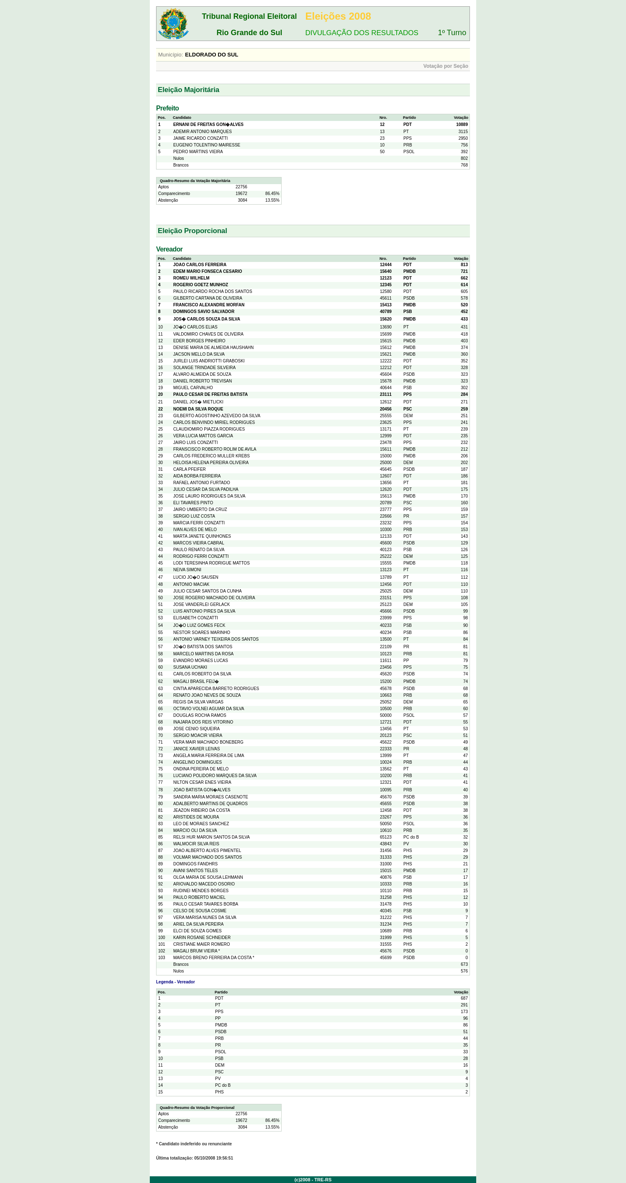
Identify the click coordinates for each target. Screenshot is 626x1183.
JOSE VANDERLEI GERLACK (201, 604)
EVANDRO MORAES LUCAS (200, 660)
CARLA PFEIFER (189, 469)
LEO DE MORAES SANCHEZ (201, 823)
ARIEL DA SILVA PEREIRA (198, 924)
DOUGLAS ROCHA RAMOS (199, 715)
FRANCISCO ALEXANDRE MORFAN (208, 305)
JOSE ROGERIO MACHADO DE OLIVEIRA (214, 597)
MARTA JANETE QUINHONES (202, 536)
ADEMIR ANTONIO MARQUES (202, 131)
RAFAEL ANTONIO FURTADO (201, 482)
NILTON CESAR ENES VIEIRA (202, 782)
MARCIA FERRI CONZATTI (199, 523)
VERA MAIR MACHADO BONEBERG (208, 742)
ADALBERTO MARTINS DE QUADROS (210, 803)
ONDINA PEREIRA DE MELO (200, 769)
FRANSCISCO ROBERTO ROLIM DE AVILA (214, 449)
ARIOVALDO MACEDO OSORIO (204, 884)
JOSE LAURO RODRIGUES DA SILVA (209, 496)
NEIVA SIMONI (187, 569)
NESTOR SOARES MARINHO (201, 632)
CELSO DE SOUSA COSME (199, 910)
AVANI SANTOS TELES (195, 870)
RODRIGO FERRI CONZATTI (201, 556)
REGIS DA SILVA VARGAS (198, 702)
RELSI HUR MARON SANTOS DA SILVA (211, 837)
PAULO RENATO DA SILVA (198, 549)
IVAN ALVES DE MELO (195, 529)
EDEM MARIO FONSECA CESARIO (207, 271)
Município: (170, 54)
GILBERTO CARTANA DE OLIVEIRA (207, 298)
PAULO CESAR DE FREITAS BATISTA (210, 394)
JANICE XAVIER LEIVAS (196, 749)
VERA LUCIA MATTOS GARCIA (203, 436)
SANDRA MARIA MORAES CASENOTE (210, 797)
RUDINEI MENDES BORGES (200, 890)
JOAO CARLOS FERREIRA (199, 264)
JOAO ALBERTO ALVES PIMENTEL (207, 850)
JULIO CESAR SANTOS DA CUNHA (207, 591)
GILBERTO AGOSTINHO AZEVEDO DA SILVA (216, 415)
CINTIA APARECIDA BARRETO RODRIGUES (216, 688)
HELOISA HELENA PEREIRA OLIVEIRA (211, 462)
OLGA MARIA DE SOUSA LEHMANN (208, 877)
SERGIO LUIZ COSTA (194, 516)
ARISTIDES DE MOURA (196, 817)
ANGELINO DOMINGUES (197, 762)
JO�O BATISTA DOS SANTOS (202, 646)
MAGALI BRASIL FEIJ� (196, 681)
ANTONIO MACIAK (191, 584)
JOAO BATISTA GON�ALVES (202, 790)
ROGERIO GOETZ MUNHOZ (200, 284)
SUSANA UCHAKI (190, 667)
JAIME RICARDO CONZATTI (200, 138)
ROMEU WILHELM (191, 278)
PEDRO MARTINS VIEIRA (198, 151)
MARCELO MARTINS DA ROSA (203, 654)
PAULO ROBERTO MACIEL (199, 897)
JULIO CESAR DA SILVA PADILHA (206, 489)
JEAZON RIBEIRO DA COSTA (201, 810)
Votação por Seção (445, 66)
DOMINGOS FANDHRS (195, 864)
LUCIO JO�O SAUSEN (195, 577)
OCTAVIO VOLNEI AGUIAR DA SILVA (208, 708)
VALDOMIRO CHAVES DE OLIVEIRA (208, 334)
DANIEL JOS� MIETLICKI (198, 402)
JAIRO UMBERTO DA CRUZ (200, 509)
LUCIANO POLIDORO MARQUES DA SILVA (215, 775)
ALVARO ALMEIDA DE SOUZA (202, 374)
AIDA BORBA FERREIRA (197, 476)
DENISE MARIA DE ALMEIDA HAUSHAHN (213, 347)
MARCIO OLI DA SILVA (195, 830)
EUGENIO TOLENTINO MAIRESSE (206, 145)
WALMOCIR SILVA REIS (196, 844)
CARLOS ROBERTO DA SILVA (202, 674)
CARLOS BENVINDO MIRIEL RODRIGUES (214, 422)
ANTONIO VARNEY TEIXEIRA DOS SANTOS (216, 639)
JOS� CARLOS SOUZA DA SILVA (206, 319)
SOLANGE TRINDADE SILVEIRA (204, 367)
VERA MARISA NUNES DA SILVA (204, 917)
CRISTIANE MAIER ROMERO (201, 944)
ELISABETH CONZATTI (195, 618)
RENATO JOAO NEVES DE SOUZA (207, 695)
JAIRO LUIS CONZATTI (195, 442)
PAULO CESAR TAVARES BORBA (205, 904)
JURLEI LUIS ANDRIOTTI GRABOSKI (209, 361)
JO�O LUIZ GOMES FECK (199, 625)
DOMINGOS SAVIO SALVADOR (203, 311)
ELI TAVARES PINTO (193, 502)
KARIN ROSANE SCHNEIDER (202, 937)
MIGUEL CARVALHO (193, 387)
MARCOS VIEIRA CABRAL (198, 543)
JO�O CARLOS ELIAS (195, 327)
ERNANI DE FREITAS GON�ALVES (208, 124)
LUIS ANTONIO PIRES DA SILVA (204, 611)
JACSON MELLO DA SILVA (199, 354)
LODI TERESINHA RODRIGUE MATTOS (211, 563)
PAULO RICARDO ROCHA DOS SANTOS (212, 291)
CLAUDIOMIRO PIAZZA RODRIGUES (209, 429)
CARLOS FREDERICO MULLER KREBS (211, 456)
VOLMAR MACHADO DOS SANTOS (207, 857)
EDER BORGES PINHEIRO (199, 341)
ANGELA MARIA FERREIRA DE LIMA (208, 755)
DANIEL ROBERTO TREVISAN (202, 381)
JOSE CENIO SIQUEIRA (196, 728)
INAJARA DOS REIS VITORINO (203, 722)
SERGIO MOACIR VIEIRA (197, 735)
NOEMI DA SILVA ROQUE (198, 409)
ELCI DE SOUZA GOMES (197, 931)
